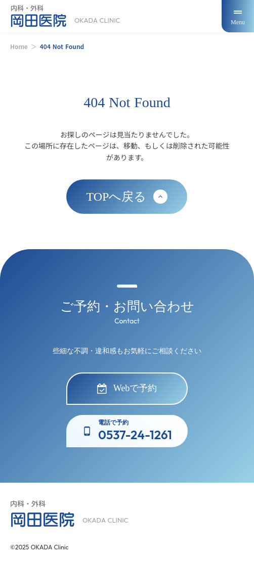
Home (19, 46)
